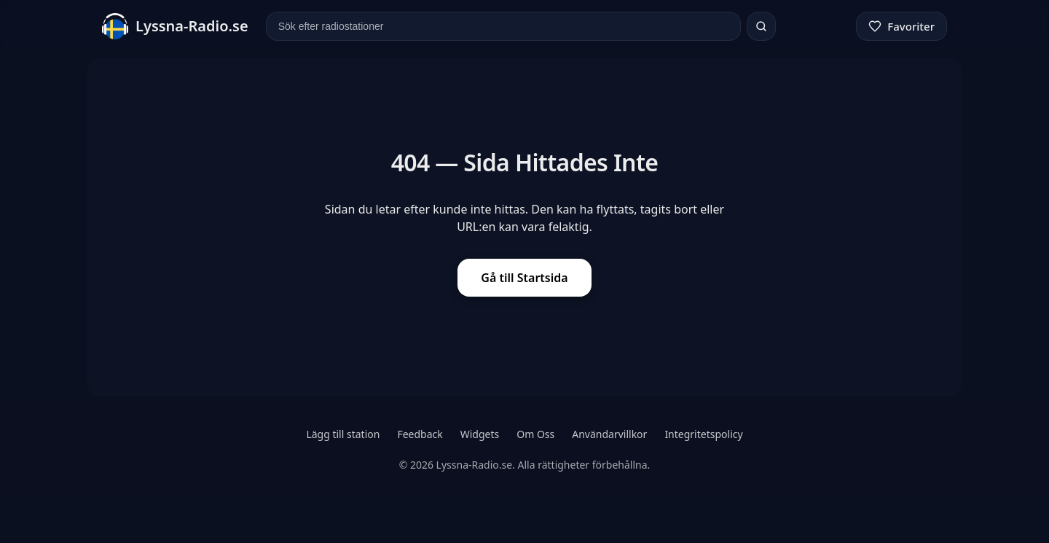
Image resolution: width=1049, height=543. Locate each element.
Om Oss (535, 434)
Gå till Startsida (524, 278)
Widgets (480, 434)
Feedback (419, 434)
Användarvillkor (609, 434)
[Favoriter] (901, 26)
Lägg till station (343, 434)
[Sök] (761, 26)
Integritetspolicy (703, 434)
